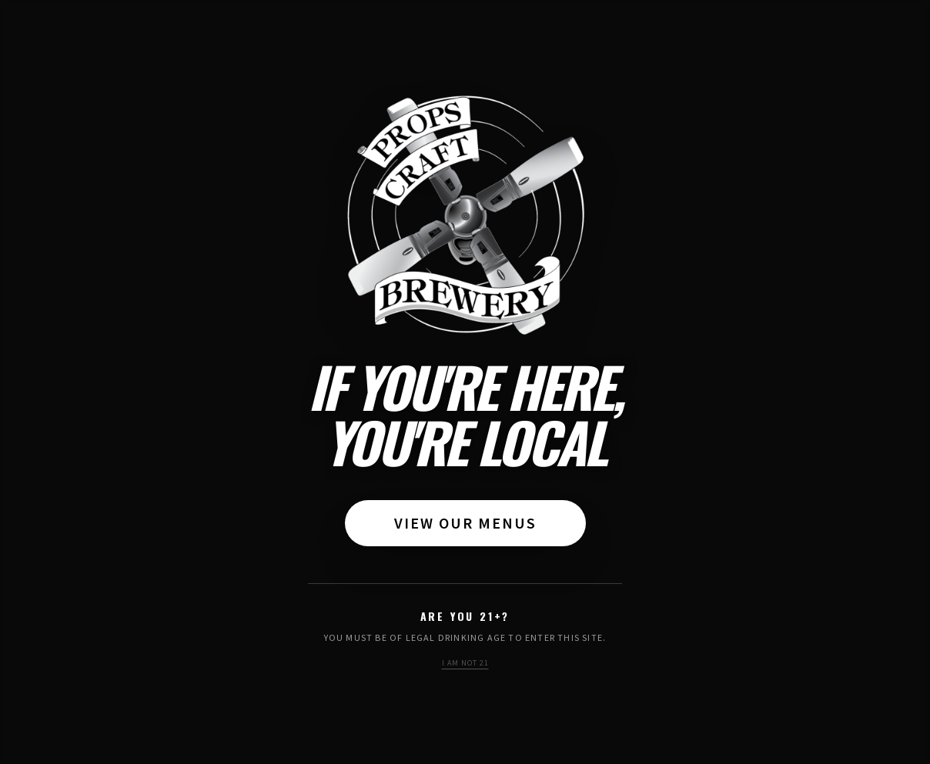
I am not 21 (465, 663)
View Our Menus (465, 522)
